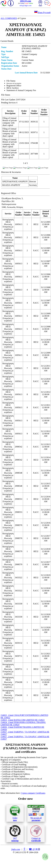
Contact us (36, 833)
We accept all (36, 813)
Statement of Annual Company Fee (21, 90)
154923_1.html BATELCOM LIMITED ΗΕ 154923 (23, 720)
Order (15, 813)
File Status (10, 81)
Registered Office (13, 85)
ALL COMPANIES (9, 18)
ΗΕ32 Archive (12, 88)
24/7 (15, 833)
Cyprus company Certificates (33, 793)
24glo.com (15, 849)
